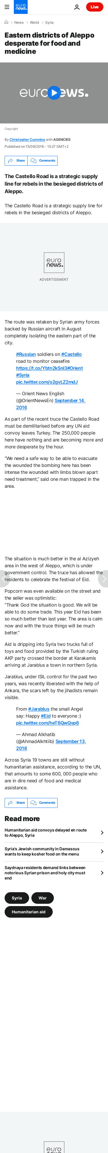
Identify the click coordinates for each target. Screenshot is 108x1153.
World (34, 22)
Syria (49, 22)
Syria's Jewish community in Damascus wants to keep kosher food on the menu (42, 851)
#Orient (75, 368)
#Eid (45, 716)
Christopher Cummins (27, 139)
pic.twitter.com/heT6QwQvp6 (47, 723)
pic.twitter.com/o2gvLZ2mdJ (47, 382)
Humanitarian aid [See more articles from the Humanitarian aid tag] (29, 911)
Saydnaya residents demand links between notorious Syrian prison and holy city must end (45, 872)
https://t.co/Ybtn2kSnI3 (41, 368)
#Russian (26, 354)
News (19, 22)
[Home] (6, 22)
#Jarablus (38, 709)
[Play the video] (54, 92)
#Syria (22, 375)
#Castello (71, 354)
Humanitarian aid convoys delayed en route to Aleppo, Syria (46, 832)
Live (95, 6)
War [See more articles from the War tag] (43, 897)
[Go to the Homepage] (21, 7)
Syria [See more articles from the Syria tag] (17, 897)
